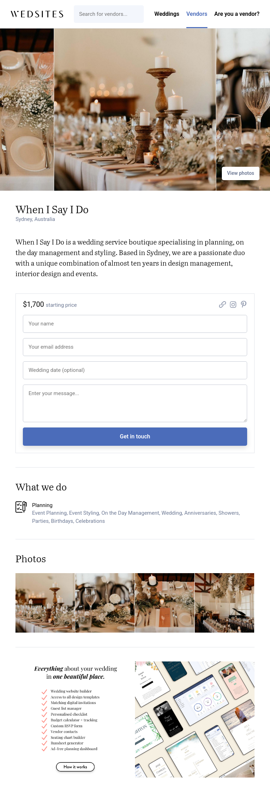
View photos (240, 173)
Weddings (166, 14)
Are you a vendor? (236, 14)
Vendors (196, 14)
